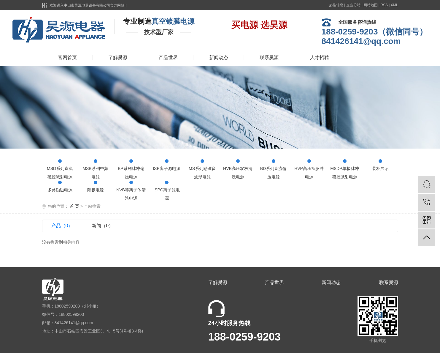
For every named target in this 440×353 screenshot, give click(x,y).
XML (394, 5)
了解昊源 (117, 57)
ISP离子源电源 (166, 168)
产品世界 (168, 57)
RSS (384, 5)
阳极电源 (95, 189)
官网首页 (67, 57)
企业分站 (353, 5)
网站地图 (370, 5)
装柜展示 (380, 168)
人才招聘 (319, 57)
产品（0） (62, 225)
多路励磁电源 (59, 189)
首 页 (74, 206)
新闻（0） (102, 225)
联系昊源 (269, 57)
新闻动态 (218, 57)
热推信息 (336, 5)
